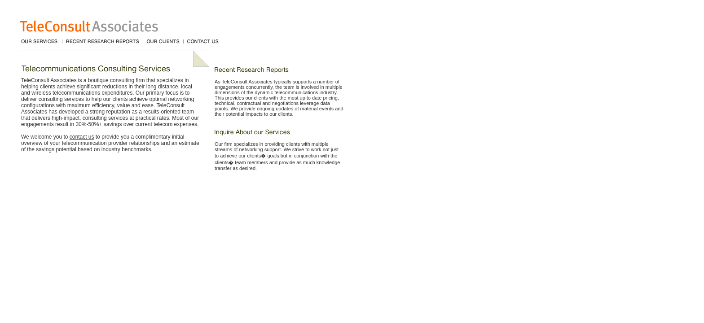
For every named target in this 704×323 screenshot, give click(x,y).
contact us (82, 137)
